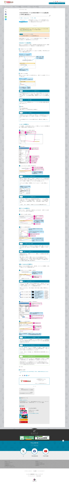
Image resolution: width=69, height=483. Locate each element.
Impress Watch (38, 472)
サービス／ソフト (8, 6)
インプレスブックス (31, 472)
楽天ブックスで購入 (24, 418)
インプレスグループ (41, 467)
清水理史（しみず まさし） (24, 396)
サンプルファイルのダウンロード (9, 463)
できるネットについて (62, 1)
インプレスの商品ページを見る (34, 409)
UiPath (14, 6)
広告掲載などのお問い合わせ (39, 460)
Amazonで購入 (23, 416)
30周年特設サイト (7, 460)
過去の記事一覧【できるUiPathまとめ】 (26, 30)
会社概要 (34, 467)
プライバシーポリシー (28, 467)
